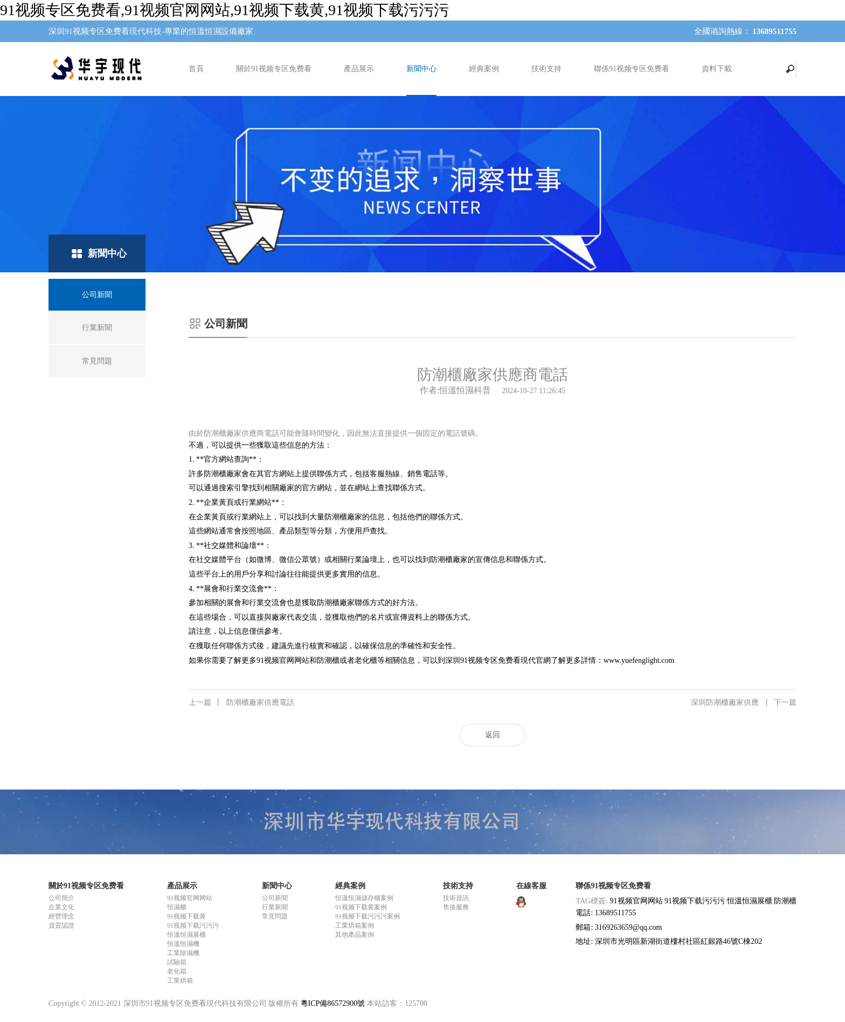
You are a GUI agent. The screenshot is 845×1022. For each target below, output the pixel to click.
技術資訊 (456, 898)
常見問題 (275, 916)
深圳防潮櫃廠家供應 (743, 703)
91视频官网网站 (283, 660)
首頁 (196, 69)
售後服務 (456, 907)
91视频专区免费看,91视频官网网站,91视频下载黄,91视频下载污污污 (224, 10)
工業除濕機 (183, 953)
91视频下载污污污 (193, 925)
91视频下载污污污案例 (367, 916)
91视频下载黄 (186, 916)
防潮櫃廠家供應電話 (241, 703)
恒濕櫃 (176, 907)
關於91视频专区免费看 (273, 69)
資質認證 (61, 925)
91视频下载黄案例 (361, 907)
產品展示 (359, 69)
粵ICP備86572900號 (333, 1003)
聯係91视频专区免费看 (631, 69)
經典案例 (484, 69)
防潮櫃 (785, 901)
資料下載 (717, 69)
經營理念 (61, 916)
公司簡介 (61, 898)
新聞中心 (421, 69)
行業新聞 (275, 907)
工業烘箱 (180, 980)
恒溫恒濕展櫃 (186, 934)
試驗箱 (176, 962)
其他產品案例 (354, 934)
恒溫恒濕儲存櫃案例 (364, 898)
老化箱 (176, 971)
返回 (492, 735)
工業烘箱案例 (354, 925)
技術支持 (546, 69)
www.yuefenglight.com (639, 660)
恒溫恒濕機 (183, 944)
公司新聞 (275, 898)
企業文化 (61, 907)
